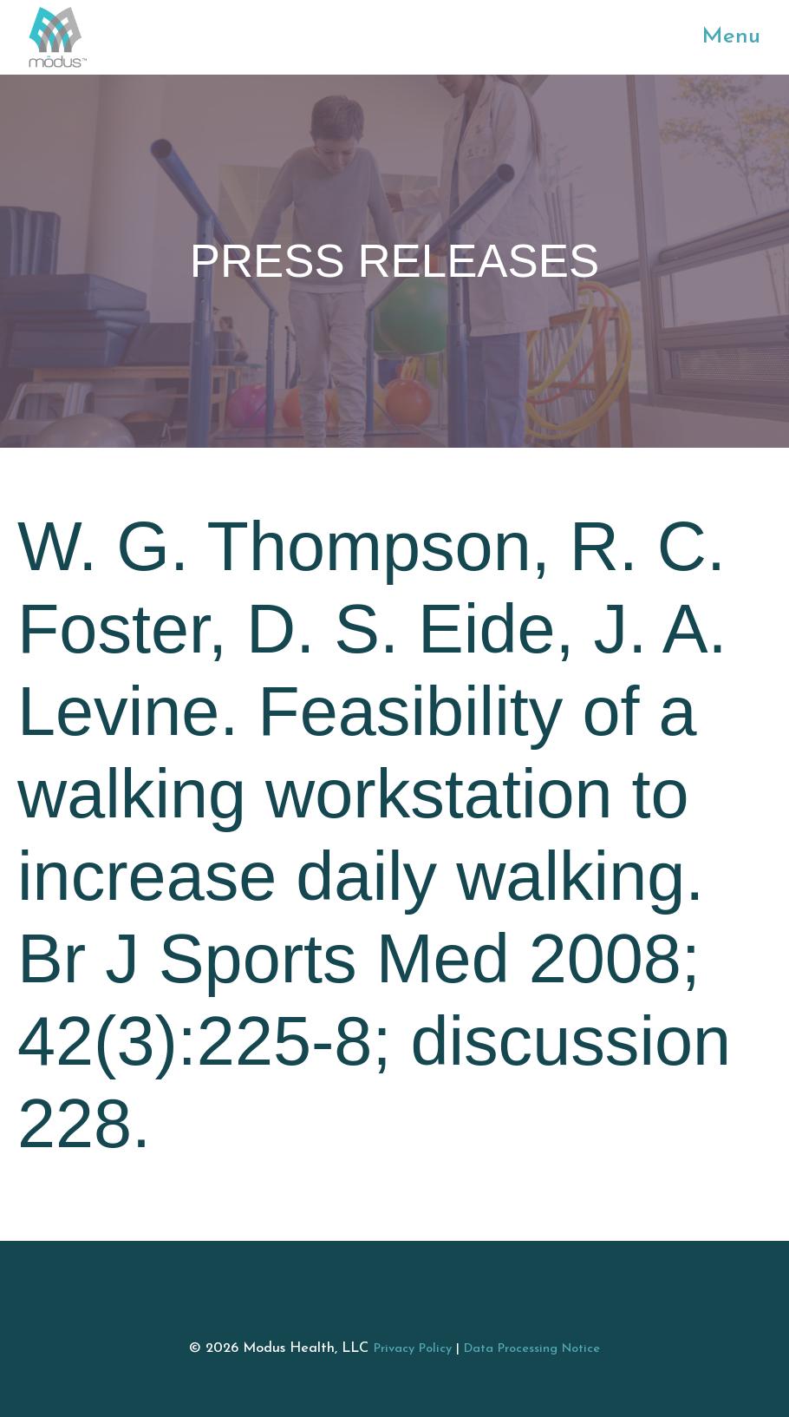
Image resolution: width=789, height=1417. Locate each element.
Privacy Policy (413, 1348)
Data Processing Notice (532, 1348)
